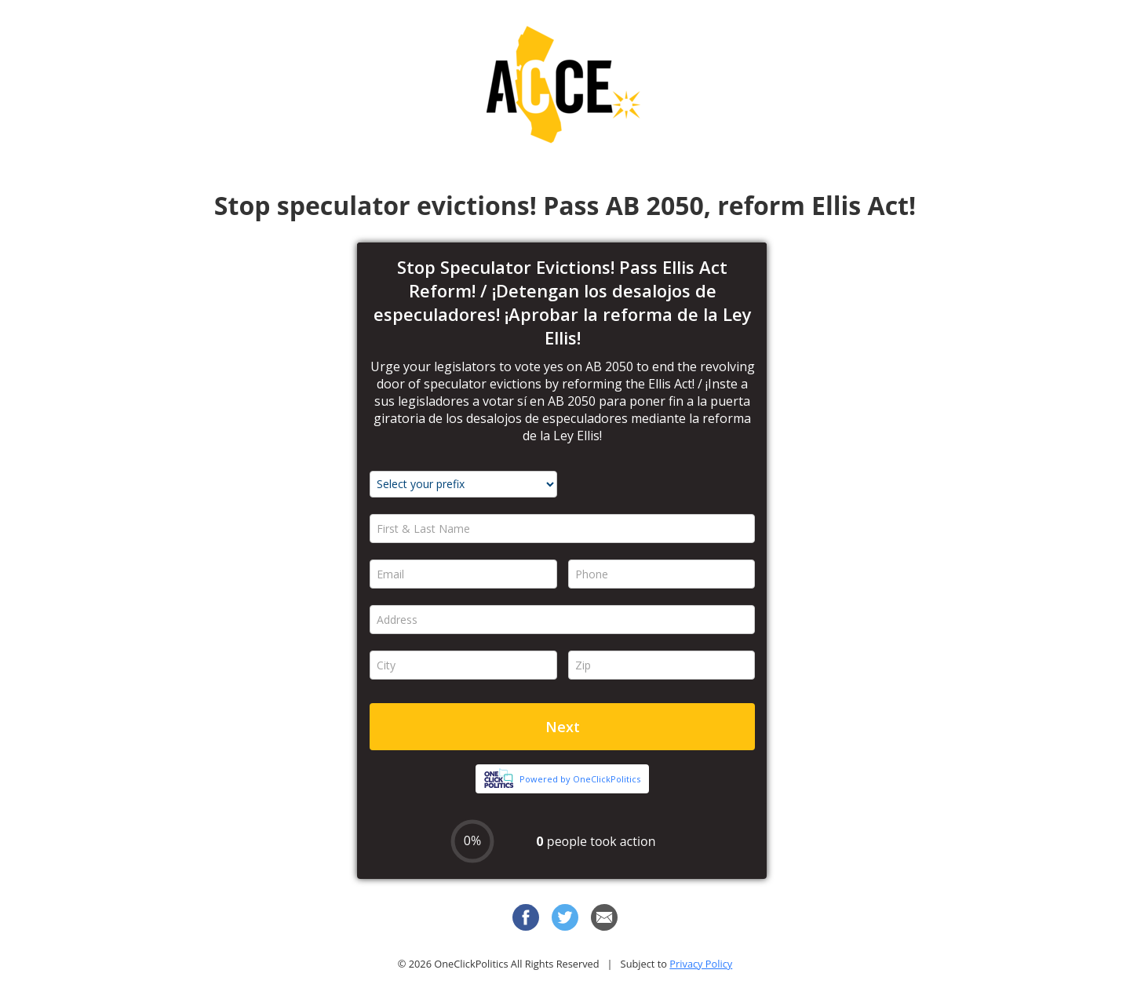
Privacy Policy (700, 964)
